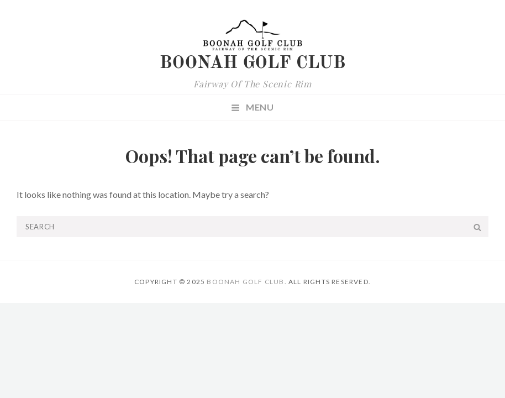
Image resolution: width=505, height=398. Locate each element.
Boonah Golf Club (253, 63)
